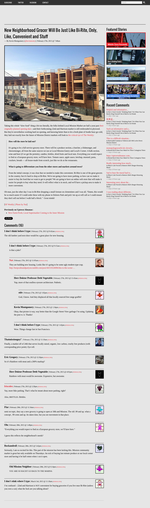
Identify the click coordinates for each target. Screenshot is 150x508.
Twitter (21, 2)
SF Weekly (9, 204)
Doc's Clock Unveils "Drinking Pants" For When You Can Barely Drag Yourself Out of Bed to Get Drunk (125, 113)
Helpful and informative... (117, 110)
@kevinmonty (30, 41)
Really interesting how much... (119, 163)
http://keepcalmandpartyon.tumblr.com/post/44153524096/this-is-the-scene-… (42, 268)
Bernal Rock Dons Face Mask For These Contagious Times (126, 150)
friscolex (8, 386)
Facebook (33, 2)
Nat (11, 260)
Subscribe (8, 2)
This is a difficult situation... (118, 138)
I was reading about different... (119, 192)
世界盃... (110, 119)
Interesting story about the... (118, 182)
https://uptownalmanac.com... (118, 156)
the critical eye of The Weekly (80, 135)
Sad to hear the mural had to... (119, 173)
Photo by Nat (21, 204)
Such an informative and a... (118, 129)
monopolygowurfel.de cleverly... (120, 148)
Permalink (60, 231)
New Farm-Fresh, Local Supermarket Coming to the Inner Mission (36, 213)
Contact (45, 2)
